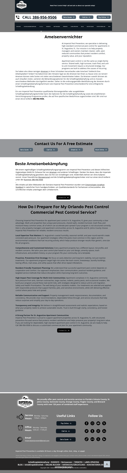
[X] (104, 423)
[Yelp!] (98, 439)
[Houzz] (104, 439)
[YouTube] (98, 423)
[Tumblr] (92, 431)
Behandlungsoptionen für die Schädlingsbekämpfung (67, 79)
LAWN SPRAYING (92, 462)
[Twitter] (87, 431)
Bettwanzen (66, 462)
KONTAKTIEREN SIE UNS (97, 464)
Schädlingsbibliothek (34, 464)
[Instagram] (92, 423)
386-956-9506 (44, 17)
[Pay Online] (104, 17)
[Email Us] (76, 149)
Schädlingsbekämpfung (38, 462)
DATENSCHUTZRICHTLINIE (73, 464)
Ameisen (45, 71)
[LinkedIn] (104, 431)
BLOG (20, 464)
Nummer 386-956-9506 (33, 179)
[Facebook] (87, 423)
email (82, 451)
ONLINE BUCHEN (52, 464)
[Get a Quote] (69, 17)
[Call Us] (86, 17)
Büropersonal (44, 177)
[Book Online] (101, 149)
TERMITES (78, 462)
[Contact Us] (63, 197)
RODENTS (55, 462)
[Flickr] (92, 439)
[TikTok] (87, 439)
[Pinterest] (98, 431)
